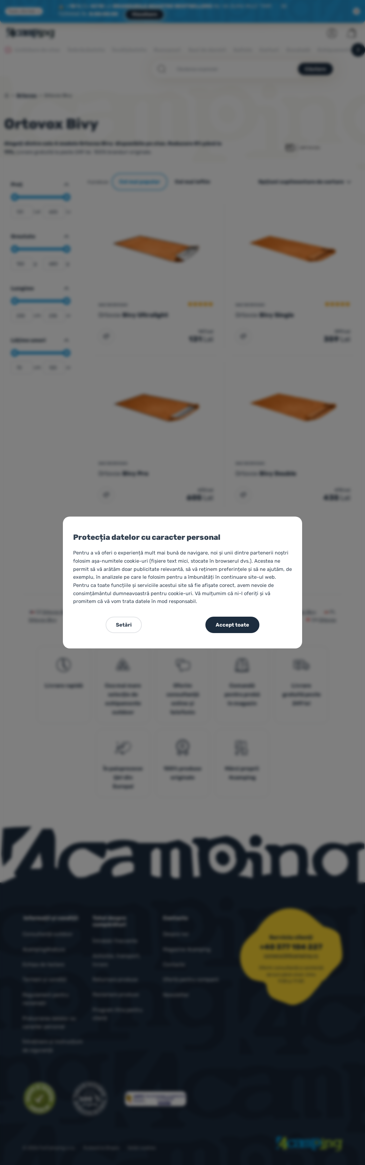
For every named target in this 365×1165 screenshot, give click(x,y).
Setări (124, 625)
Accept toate (232, 625)
